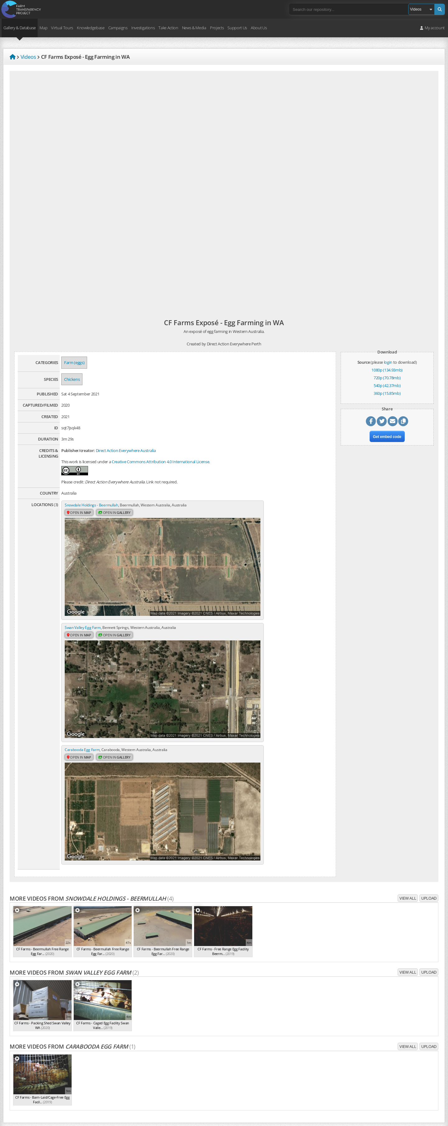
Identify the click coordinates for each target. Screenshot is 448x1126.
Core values (153, 1028)
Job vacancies (155, 1043)
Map (43, 27)
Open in (80, 519)
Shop (280, 992)
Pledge (370, 1063)
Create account (289, 1077)
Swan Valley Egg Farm (219, 505)
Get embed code (387, 439)
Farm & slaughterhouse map (300, 1031)
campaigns (41, 1052)
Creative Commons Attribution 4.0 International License (160, 461)
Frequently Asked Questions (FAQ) (172, 1036)
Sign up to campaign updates (389, 1008)
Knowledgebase (91, 27)
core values (50, 1042)
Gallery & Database (19, 27)
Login (280, 1069)
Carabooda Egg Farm (83, 599)
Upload (428, 713)
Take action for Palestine (27, 1084)
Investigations (143, 27)
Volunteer (284, 984)
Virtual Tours (62, 27)
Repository (293, 1023)
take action (101, 1052)
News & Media (194, 27)
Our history (153, 1020)
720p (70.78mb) (387, 378)
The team (151, 1012)
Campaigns (118, 27)
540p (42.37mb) (387, 385)
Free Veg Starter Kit (381, 1070)
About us (151, 1005)
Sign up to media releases (386, 1039)
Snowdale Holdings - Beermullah (93, 505)
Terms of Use (18, 1069)
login (388, 362)
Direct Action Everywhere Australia (126, 450)
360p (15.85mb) (387, 393)
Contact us (152, 1051)
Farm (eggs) (74, 362)
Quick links (285, 1085)
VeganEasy (373, 1078)
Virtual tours (286, 1038)
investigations (71, 1052)
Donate (282, 976)
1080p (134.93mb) (387, 370)
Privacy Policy (18, 1061)
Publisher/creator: (78, 450)
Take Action (168, 27)
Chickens (72, 379)
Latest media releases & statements (395, 1032)
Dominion (297, 1015)
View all (407, 713)
